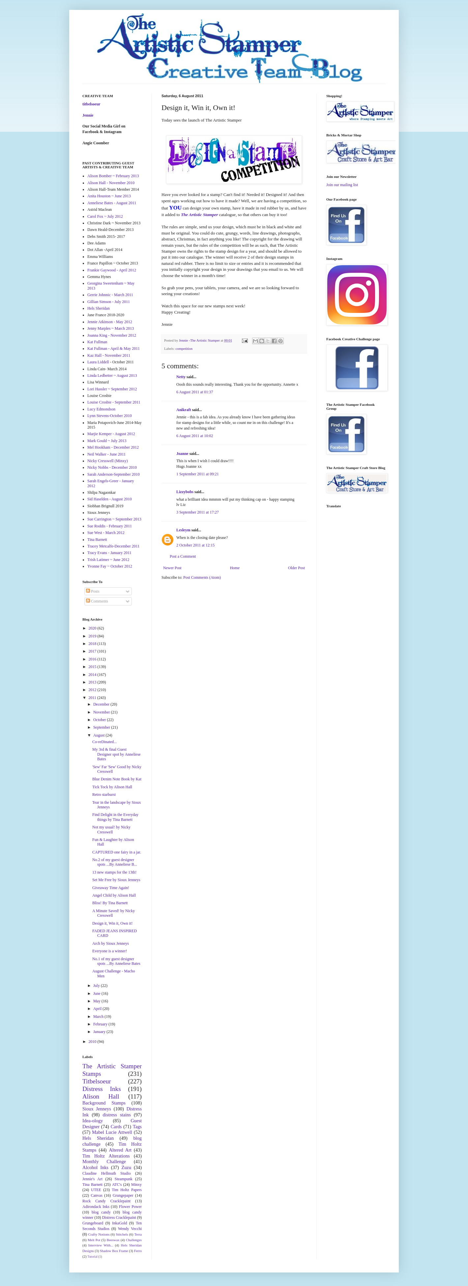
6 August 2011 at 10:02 (194, 435)
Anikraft (183, 409)
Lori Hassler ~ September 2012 (112, 389)
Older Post (296, 568)
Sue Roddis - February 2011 (109, 526)
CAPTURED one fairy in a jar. (116, 852)
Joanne (182, 453)
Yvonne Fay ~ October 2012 (109, 566)
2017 (93, 651)
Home (235, 568)
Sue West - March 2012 (106, 532)
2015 (93, 666)
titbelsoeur (91, 104)
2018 (93, 643)
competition (183, 348)
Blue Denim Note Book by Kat (116, 779)
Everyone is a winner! (109, 951)
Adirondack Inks (95, 1206)
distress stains (117, 1114)
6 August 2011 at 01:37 (194, 392)
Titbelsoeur (96, 1081)
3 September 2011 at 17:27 (197, 512)
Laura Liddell (98, 362)
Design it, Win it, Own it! (112, 923)
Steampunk (123, 1179)
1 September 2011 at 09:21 (197, 474)
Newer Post (172, 568)
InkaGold (119, 1223)
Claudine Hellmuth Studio (106, 1173)
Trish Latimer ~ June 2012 (108, 559)
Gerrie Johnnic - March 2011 (110, 295)
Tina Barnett (97, 539)
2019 (93, 636)
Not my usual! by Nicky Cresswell (111, 829)
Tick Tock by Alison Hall (112, 787)
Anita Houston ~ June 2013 (109, 196)
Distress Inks (101, 1088)
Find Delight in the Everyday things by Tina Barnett (115, 817)
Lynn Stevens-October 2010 (109, 415)
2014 (93, 674)
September (102, 727)
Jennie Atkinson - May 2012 (109, 322)
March (98, 1016)
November (102, 712)
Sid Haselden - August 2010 (109, 499)
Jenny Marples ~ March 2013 (110, 328)
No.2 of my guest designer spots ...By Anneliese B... (114, 862)
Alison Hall (100, 1096)
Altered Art (120, 1150)
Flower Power (130, 1206)
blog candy (101, 1212)
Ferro (138, 1251)
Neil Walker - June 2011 (106, 454)
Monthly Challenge (104, 1161)
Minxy (136, 1184)
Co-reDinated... (104, 742)
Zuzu (127, 1167)
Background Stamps (104, 1102)
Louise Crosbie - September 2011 (113, 402)
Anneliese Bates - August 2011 (111, 203)
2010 (93, 1041)
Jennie (87, 115)
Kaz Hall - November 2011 (108, 355)
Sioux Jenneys (96, 1108)
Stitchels (122, 1234)
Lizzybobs (184, 491)
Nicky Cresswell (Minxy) (107, 461)
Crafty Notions (98, 1234)
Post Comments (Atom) (202, 577)
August (99, 735)
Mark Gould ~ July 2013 (107, 440)
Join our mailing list (342, 184)
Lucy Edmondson (101, 409)
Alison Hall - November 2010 (110, 183)
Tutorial (92, 1256)
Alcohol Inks (95, 1167)
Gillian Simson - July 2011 (108, 301)
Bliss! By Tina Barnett (110, 903)
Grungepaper (123, 1195)
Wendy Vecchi (130, 1228)
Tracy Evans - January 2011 (109, 552)
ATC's (117, 1184)
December (101, 704)
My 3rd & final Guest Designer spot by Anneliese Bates (116, 754)
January (99, 1031)
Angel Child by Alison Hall (114, 895)
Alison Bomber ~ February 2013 (113, 176)
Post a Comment (183, 556)
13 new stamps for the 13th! (114, 872)
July (97, 985)
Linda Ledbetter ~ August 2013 (112, 375)
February (100, 1024)
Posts (92, 591)
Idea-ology (92, 1120)
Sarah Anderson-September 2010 (113, 474)
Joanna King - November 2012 (111, 335)
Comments (97, 601)
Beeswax (113, 1240)
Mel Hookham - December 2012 (113, 447)
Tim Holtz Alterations (106, 1156)
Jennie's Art (92, 1179)
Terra (138, 1234)
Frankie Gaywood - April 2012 (111, 270)
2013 (93, 682)
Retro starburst (104, 794)
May (97, 1001)
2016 (93, 659)
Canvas (96, 1195)
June (97, 993)
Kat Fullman (97, 342)
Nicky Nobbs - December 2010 (112, 467)
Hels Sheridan (98, 308)
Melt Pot (94, 1240)
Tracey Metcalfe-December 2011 (113, 546)
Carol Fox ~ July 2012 (105, 216)
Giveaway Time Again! (110, 887)
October (100, 719)
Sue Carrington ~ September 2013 (114, 519)
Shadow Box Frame (114, 1251)
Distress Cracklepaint (119, 1217)
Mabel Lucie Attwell (112, 1132)
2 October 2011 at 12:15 (195, 545)
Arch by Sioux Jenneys (110, 943)
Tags (137, 1126)
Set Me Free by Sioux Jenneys (116, 880)
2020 (93, 628)
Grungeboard (92, 1223)
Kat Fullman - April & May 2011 (113, 348)
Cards (116, 1126)
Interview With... (100, 1245)
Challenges (134, 1240)
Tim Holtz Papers (127, 1190)
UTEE (96, 1190)
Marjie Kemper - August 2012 (111, 434)
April (97, 1008)
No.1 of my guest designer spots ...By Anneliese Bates (116, 961)
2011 (93, 697)
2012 (93, 689)
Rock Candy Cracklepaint (106, 1201)
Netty (181, 377)
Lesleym (183, 530)
